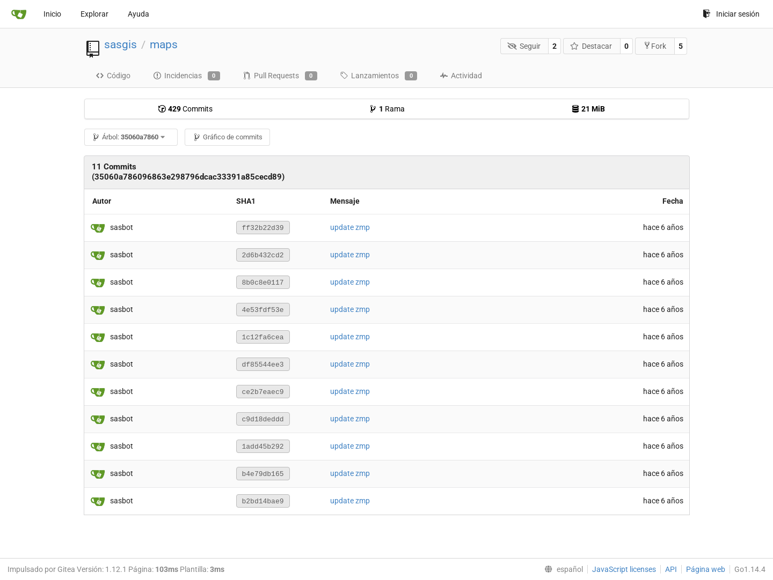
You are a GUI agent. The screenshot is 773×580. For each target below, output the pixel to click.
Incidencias (186, 76)
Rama (387, 109)
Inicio (52, 14)
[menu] (561, 569)
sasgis (120, 44)
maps (164, 44)
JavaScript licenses (624, 569)
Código (113, 75)
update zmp (350, 227)
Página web (705, 569)
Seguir (524, 46)
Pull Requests (280, 76)
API (671, 569)
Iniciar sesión (731, 14)
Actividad (461, 75)
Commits (185, 109)
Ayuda (138, 14)
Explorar (94, 14)
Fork (654, 45)
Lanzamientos (378, 76)
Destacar (591, 46)
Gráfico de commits (227, 137)
